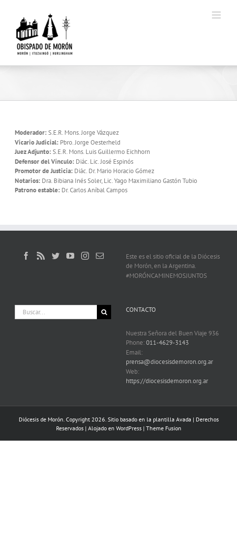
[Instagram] (85, 256)
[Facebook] (26, 256)
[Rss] (41, 256)
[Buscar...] (56, 312)
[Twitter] (55, 256)
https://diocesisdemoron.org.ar (167, 381)
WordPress (129, 428)
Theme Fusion (163, 428)
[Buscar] (104, 312)
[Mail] (100, 256)
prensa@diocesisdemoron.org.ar (169, 362)
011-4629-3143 (167, 342)
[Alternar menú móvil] (217, 15)
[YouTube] (70, 256)
